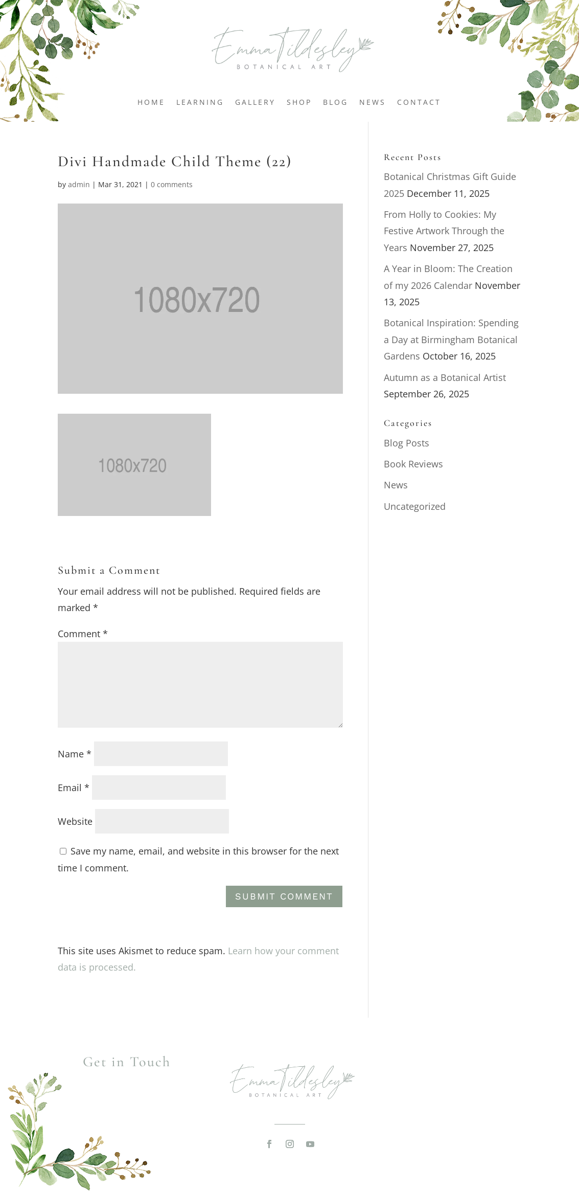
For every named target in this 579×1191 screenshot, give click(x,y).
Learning (200, 103)
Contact (419, 103)
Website (75, 821)
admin (79, 184)
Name (74, 754)
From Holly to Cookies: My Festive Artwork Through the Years (444, 231)
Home (151, 103)
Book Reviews (413, 464)
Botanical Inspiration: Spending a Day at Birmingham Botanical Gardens (451, 339)
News (372, 103)
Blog (335, 103)
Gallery (255, 103)
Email (73, 787)
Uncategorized (415, 506)
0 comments (172, 184)
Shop (299, 103)
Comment (83, 633)
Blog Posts (406, 443)
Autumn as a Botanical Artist (445, 377)
